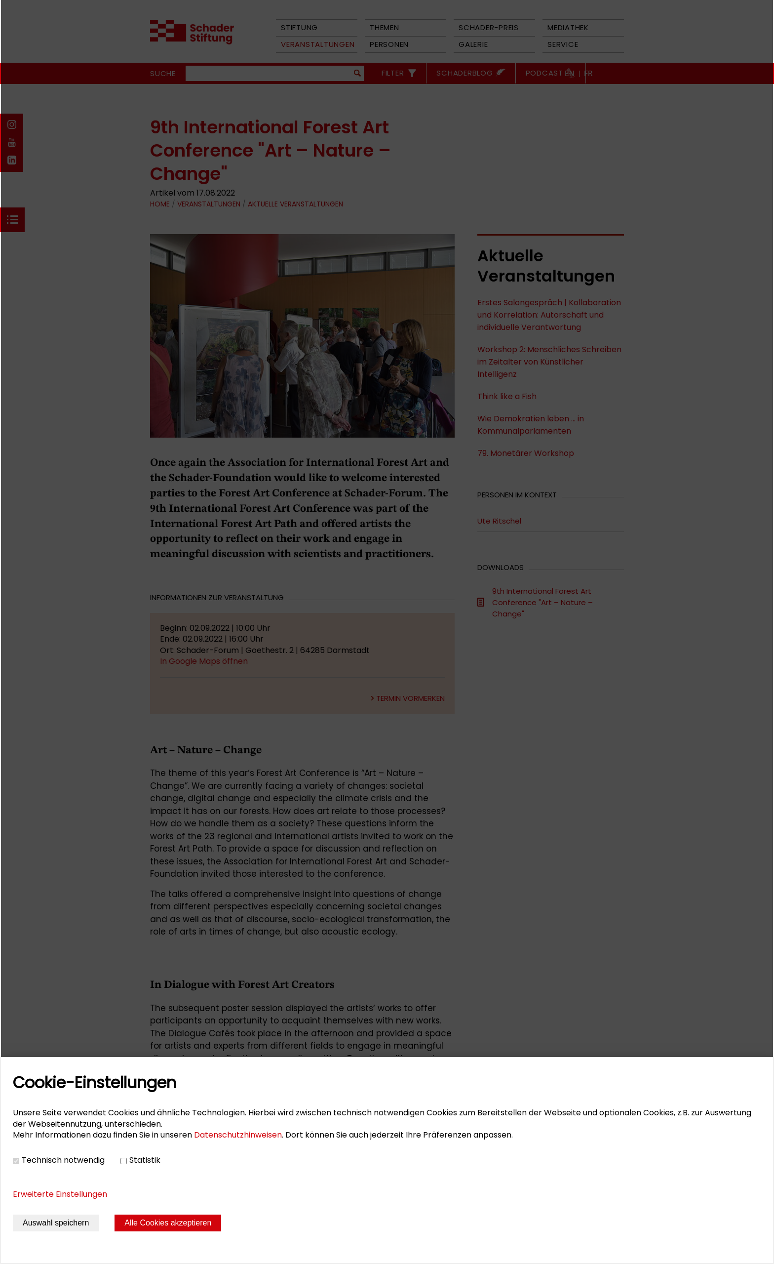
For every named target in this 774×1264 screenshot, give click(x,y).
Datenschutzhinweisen (238, 1135)
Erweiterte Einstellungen (60, 1194)
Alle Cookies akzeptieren (167, 1223)
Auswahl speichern (56, 1223)
